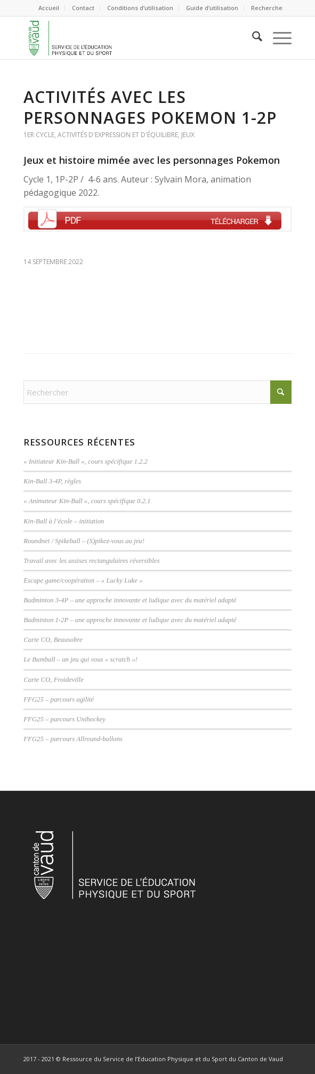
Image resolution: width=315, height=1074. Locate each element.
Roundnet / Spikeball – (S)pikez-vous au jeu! (83, 541)
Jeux (188, 134)
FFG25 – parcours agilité (58, 699)
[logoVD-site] (130, 38)
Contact (83, 8)
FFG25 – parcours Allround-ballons (72, 739)
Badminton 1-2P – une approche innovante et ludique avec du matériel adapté (129, 620)
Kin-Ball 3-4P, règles (52, 481)
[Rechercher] (251, 38)
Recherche (266, 8)
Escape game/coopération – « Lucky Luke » (82, 580)
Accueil (48, 8)
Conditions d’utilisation (140, 8)
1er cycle (38, 134)
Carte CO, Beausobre (52, 639)
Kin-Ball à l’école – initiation (63, 521)
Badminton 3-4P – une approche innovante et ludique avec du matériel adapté (129, 600)
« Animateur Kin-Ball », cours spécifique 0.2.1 (86, 501)
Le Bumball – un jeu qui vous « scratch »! (80, 659)
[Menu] (277, 38)
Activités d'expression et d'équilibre (118, 134)
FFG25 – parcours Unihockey (64, 719)
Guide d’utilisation (212, 8)
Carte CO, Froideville (53, 679)
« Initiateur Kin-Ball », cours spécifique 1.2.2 (85, 461)
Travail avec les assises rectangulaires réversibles (91, 560)
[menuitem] (49, 8)
